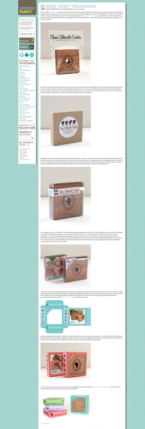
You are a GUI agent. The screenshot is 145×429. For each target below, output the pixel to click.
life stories (24, 104)
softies (22, 110)
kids (21, 102)
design (22, 76)
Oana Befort (23, 152)
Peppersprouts (24, 156)
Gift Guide (23, 88)
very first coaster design (90, 16)
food (21, 86)
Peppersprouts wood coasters (100, 387)
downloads (24, 78)
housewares (24, 94)
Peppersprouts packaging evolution (65, 9)
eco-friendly (24, 80)
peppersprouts (53, 12)
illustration (24, 98)
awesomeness (25, 70)
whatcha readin (26, 121)
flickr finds (24, 84)
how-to (22, 96)
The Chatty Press (25, 159)
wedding (22, 119)
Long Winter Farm (25, 148)
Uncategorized (25, 117)
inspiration (24, 100)
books (22, 72)
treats (22, 114)
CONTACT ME (27, 34)
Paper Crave (23, 154)
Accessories (24, 66)
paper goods (24, 108)
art (20, 68)
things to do (24, 112)
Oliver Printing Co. (67, 297)
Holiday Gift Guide (27, 90)
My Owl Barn (23, 150)
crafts (22, 74)
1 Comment (44, 423)
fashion (22, 82)
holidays (23, 92)
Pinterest (22, 158)
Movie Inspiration (26, 106)
